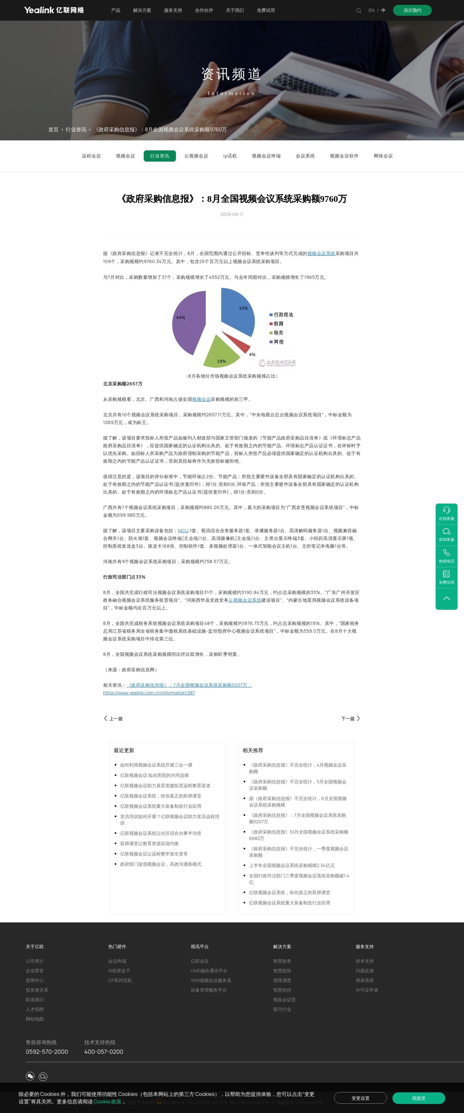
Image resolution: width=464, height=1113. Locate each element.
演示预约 (412, 10)
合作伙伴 (204, 10)
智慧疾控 (282, 990)
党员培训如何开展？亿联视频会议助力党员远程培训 (169, 819)
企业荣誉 (35, 970)
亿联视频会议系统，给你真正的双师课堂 (160, 796)
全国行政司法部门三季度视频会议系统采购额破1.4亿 (299, 878)
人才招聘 (35, 1009)
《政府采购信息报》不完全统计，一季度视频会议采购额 (298, 851)
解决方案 (142, 10)
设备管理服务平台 (209, 990)
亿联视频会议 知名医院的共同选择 (154, 775)
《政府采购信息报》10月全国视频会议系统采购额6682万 (298, 835)
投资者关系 (37, 990)
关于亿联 (35, 946)
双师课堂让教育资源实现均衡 (149, 843)
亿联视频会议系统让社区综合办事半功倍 (160, 833)
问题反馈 (365, 970)
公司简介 (35, 961)
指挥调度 (282, 980)
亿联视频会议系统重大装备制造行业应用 (160, 806)
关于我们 (235, 10)
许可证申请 (367, 990)
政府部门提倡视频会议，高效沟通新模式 (160, 864)
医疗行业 (282, 1009)
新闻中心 (35, 980)
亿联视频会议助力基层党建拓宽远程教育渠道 (165, 785)
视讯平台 (200, 946)
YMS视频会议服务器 (211, 980)
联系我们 (35, 999)
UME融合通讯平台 (209, 970)
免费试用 (266, 10)
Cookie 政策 (108, 1101)
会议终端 (117, 961)
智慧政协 (282, 970)
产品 (115, 10)
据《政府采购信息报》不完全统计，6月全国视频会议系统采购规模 (298, 801)
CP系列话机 (120, 980)
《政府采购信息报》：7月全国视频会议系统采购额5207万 (297, 818)
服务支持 (173, 10)
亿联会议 (200, 961)
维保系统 (365, 980)
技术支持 (365, 961)
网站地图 (35, 1019)
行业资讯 (76, 129)
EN (371, 10)
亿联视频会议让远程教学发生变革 (154, 854)
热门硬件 (117, 946)
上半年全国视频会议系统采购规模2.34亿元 (292, 865)
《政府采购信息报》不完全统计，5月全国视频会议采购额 (297, 784)
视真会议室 (284, 999)
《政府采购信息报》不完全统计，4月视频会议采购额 (297, 768)
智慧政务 (282, 961)
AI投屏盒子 (119, 970)
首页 (53, 129)
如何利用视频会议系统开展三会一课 (156, 765)
